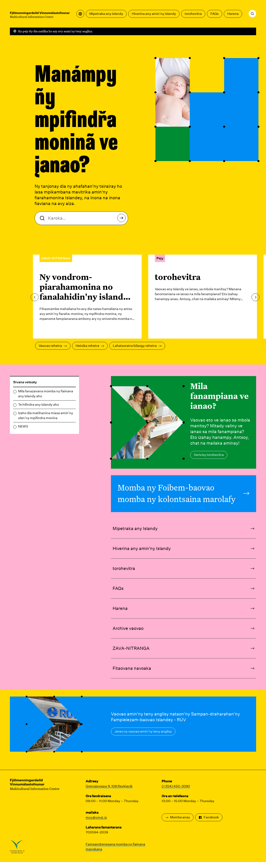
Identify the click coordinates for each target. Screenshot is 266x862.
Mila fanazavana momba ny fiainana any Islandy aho (45, 393)
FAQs (214, 14)
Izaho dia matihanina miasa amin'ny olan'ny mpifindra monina (45, 415)
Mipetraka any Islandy (106, 14)
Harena (233, 14)
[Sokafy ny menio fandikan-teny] (80, 14)
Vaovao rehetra (53, 346)
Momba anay (177, 817)
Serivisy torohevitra (209, 455)
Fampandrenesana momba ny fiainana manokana (115, 846)
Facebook (209, 817)
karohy (123, 219)
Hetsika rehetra (90, 346)
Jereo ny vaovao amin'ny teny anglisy (143, 731)
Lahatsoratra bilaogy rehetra (137, 346)
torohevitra (193, 14)
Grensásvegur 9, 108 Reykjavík (109, 786)
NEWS (23, 426)
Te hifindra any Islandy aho (38, 405)
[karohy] (252, 13)
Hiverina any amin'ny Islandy (154, 14)
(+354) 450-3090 (176, 786)
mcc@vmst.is (96, 817)
